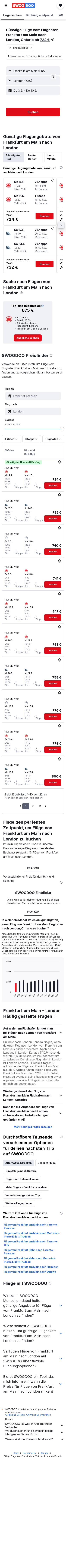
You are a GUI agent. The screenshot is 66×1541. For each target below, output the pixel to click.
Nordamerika (29, 1453)
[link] (28, 337)
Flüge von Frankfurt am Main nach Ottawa (30, 1271)
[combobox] (20, 47)
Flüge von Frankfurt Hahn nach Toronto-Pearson (29, 1251)
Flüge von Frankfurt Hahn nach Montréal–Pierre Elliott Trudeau (29, 1260)
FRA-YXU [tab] (33, 868)
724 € (45, 40)
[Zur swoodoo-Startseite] (23, 5)
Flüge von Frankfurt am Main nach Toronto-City (31, 1243)
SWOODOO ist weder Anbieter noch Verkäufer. (34, 1425)
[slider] (62, 429)
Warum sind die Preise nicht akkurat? (34, 1439)
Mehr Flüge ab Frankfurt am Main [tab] (26, 1187)
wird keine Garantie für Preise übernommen (28, 1415)
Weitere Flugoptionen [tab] (19, 1203)
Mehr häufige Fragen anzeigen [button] (33, 1126)
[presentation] (52, 39)
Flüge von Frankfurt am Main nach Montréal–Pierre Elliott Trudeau (31, 1235)
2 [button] (33, 806)
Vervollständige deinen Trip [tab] (22, 1195)
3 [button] (40, 806)
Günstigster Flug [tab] (13, 157)
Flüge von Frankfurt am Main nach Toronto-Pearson (31, 1226)
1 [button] (25, 806)
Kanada (44, 1453)
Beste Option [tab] (32, 157)
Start (16, 1453)
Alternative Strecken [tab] (18, 1162)
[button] (6, 5)
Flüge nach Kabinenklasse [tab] (22, 1179)
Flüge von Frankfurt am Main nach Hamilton (31, 1266)
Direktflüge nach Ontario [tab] (21, 1170)
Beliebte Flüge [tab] (47, 1162)
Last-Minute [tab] (51, 157)
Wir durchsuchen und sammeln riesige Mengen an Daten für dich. (34, 1432)
